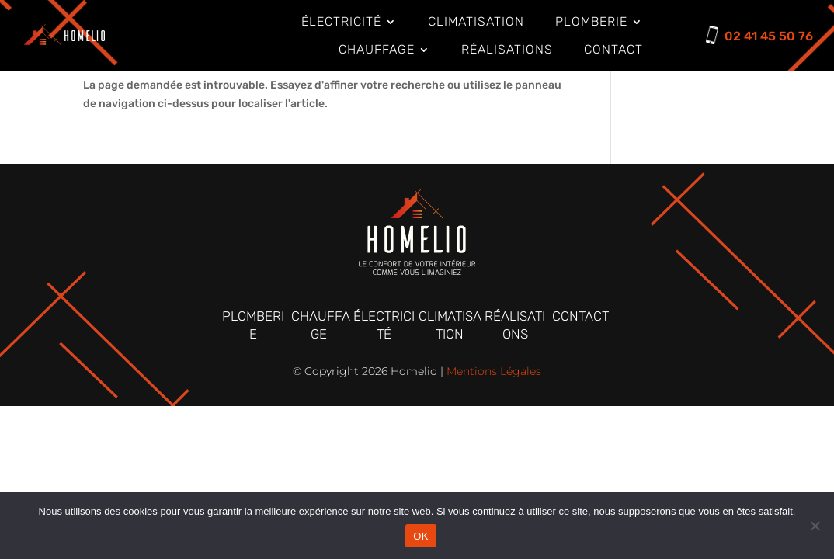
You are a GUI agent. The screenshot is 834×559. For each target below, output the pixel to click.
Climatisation (476, 21)
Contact (613, 49)
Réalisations (507, 49)
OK (420, 536)
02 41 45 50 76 (769, 36)
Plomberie (591, 21)
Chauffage (377, 49)
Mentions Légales (494, 371)
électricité (341, 21)
